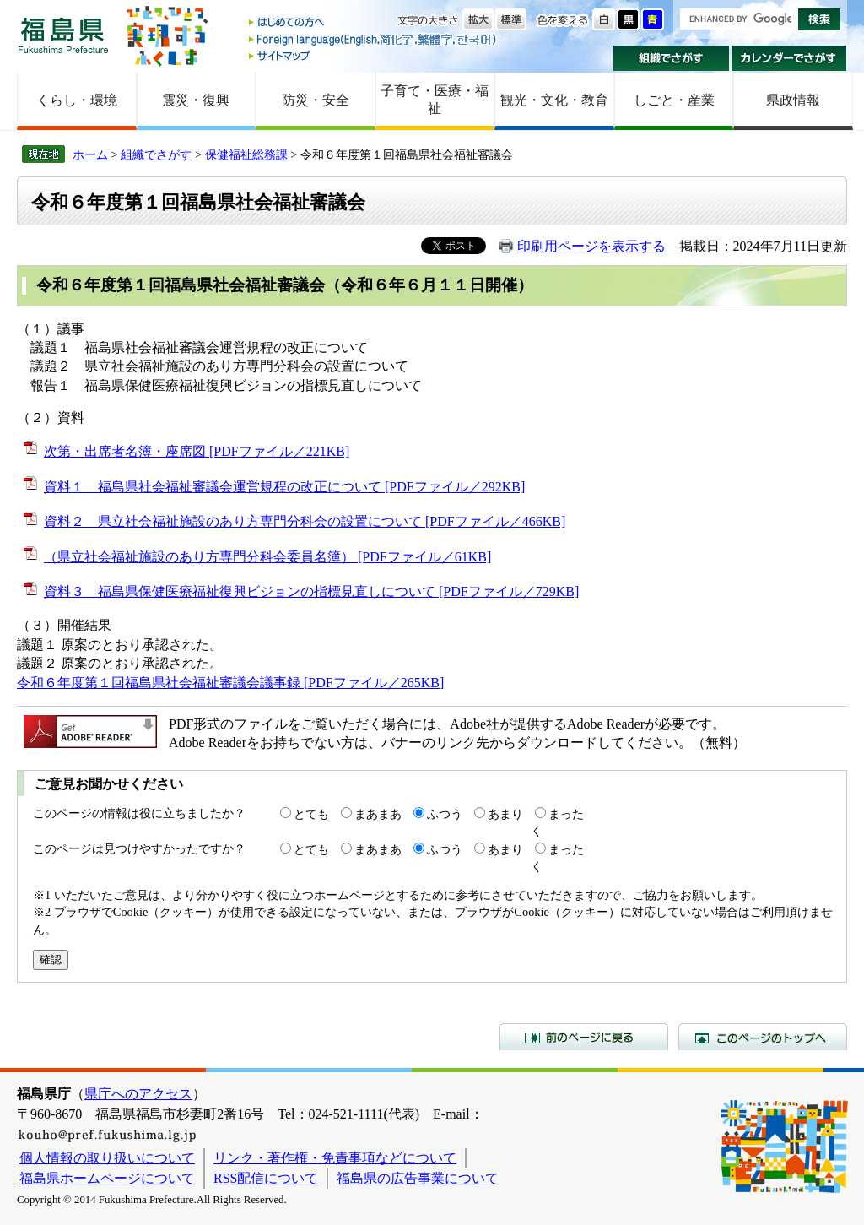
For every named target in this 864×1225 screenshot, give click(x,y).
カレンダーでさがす (789, 58)
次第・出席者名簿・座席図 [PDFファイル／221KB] (196, 451)
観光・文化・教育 (554, 100)
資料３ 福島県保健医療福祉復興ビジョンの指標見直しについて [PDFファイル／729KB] (311, 591)
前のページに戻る (584, 1036)
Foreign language (373, 39)
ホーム (90, 154)
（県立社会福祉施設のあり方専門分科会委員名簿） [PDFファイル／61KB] (267, 557)
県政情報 (793, 100)
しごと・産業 (674, 100)
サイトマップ (373, 55)
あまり (505, 814)
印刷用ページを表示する (591, 246)
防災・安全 (315, 100)
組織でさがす (671, 58)
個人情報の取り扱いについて (107, 1158)
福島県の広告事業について (418, 1178)
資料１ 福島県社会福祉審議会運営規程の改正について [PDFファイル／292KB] (284, 487)
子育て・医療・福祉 (435, 100)
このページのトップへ (762, 1036)
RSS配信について (265, 1178)
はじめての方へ (373, 23)
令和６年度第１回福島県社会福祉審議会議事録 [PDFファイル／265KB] (230, 682)
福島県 (63, 35)
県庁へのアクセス (138, 1094)
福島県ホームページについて (107, 1178)
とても (311, 814)
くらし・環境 (76, 100)
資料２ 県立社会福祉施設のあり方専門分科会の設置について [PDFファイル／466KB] (304, 521)
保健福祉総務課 (246, 154)
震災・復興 (196, 100)
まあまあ (378, 814)
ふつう (444, 814)
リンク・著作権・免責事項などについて (334, 1158)
